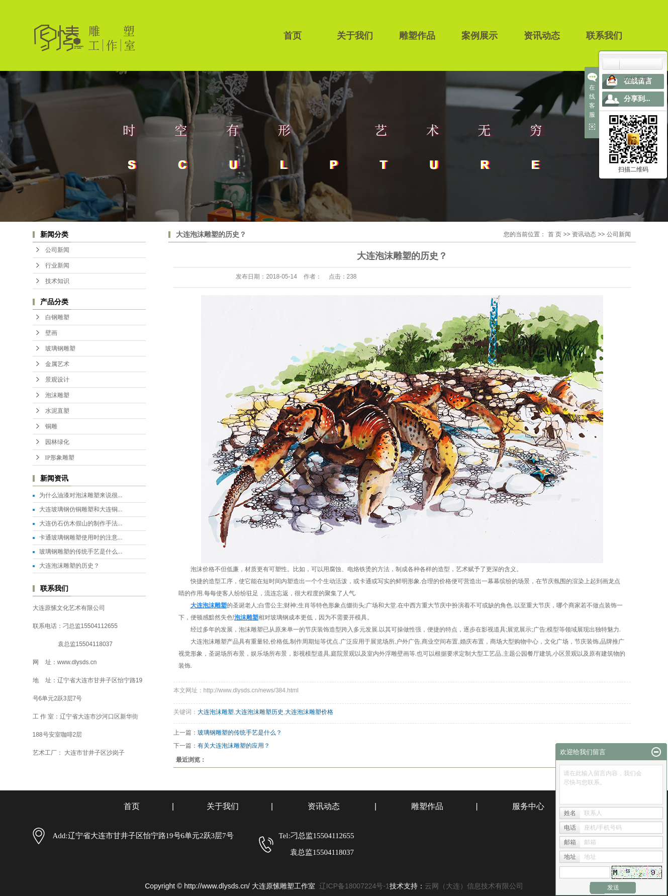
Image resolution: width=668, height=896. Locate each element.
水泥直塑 (57, 410)
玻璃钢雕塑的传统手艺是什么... (81, 551)
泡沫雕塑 (57, 395)
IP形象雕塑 (60, 457)
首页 (292, 36)
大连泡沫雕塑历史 (259, 711)
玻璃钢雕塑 (60, 348)
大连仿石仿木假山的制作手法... (81, 523)
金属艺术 (57, 364)
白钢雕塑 (57, 317)
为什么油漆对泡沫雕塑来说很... (81, 495)
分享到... (637, 99)
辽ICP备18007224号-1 (354, 886)
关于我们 (355, 36)
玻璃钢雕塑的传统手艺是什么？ (240, 732)
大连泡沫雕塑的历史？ (69, 565)
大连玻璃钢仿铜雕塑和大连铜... (81, 509)
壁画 (51, 332)
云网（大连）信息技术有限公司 (474, 886)
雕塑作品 (417, 36)
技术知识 (57, 281)
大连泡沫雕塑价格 (309, 711)
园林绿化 (57, 441)
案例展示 (479, 36)
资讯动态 (542, 36)
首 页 (554, 234)
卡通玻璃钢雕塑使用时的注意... (81, 537)
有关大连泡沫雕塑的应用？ (234, 745)
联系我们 (604, 36)
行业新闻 (57, 265)
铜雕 (51, 426)
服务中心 (528, 806)
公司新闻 (57, 249)
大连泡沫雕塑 (216, 711)
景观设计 (57, 379)
